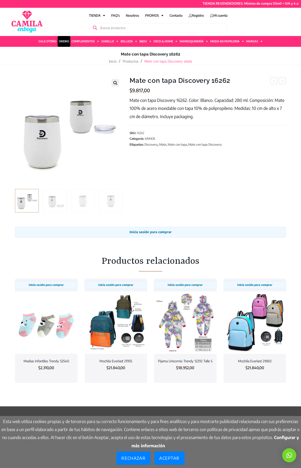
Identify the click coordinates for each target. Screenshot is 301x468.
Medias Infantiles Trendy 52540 (46, 361)
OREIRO (64, 41)
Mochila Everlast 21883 (254, 361)
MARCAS (254, 41)
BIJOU (145, 41)
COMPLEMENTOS (85, 41)
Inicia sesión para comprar (151, 232)
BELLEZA (129, 41)
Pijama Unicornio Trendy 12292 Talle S (185, 361)
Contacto (176, 15)
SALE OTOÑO (47, 41)
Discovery (151, 144)
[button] (115, 83)
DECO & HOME (165, 41)
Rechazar (133, 458)
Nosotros (132, 15)
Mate (162, 144)
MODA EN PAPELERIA (227, 41)
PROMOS (154, 16)
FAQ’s (115, 15)
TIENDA (97, 16)
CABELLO (109, 41)
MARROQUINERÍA (194, 41)
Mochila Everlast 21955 (115, 361)
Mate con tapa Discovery (205, 144)
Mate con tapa (177, 144)
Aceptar (169, 458)
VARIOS (150, 138)
